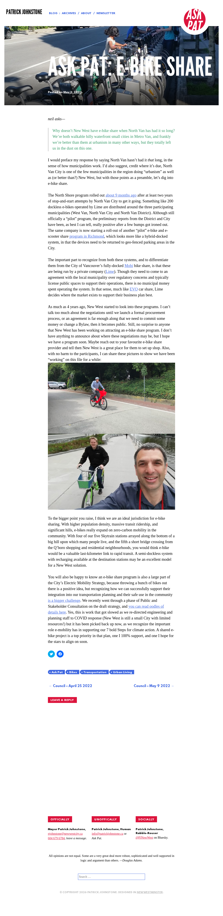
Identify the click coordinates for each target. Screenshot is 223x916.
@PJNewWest (144, 837)
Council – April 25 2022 (72, 686)
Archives (69, 13)
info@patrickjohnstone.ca (107, 833)
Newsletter (105, 13)
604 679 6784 (56, 838)
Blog (53, 13)
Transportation (94, 672)
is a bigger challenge (64, 600)
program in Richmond (86, 236)
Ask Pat (57, 672)
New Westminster (150, 892)
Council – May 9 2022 (152, 686)
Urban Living (122, 672)
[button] (111, 398)
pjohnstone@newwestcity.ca (65, 833)
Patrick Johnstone (24, 12)
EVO (134, 289)
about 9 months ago (121, 195)
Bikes (73, 672)
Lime (110, 271)
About (86, 13)
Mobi (129, 266)
